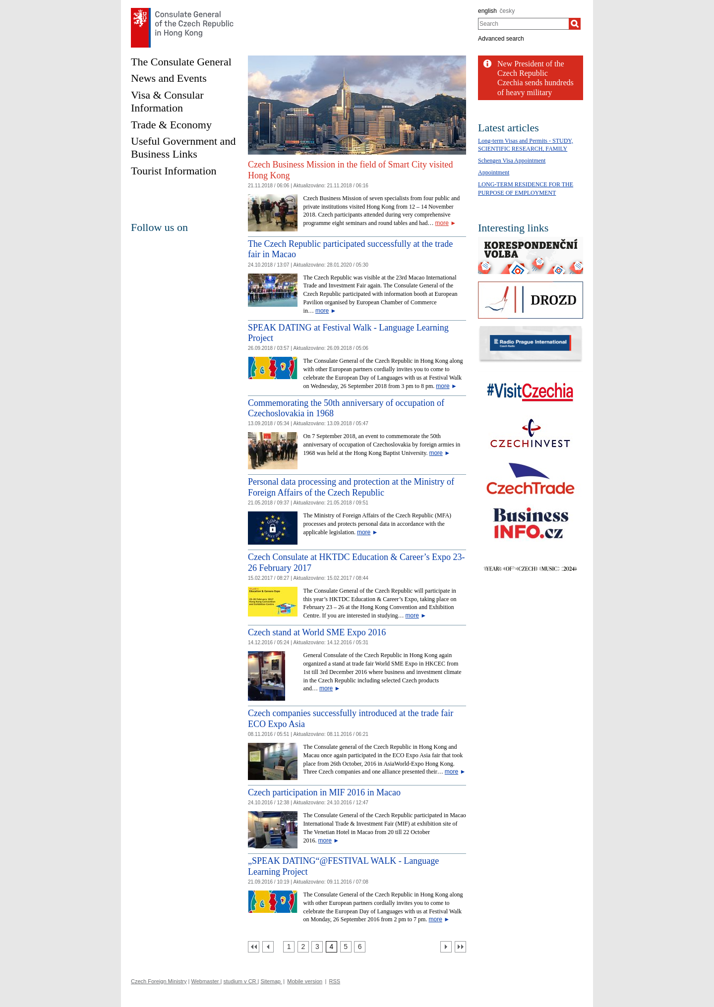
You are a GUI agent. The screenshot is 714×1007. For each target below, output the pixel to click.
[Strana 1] (289, 946)
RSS (335, 981)
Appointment (493, 172)
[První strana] (253, 946)
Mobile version (304, 981)
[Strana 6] (359, 946)
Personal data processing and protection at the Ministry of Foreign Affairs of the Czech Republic (351, 487)
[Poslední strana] (460, 946)
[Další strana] (446, 946)
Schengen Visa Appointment (511, 160)
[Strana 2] (303, 946)
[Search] (575, 24)
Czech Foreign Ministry (158, 981)
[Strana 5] (346, 946)
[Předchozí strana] (268, 946)
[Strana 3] (317, 946)
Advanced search (501, 39)
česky (507, 10)
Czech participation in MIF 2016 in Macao (324, 792)
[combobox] (523, 24)
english (487, 10)
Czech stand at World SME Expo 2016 (317, 632)
